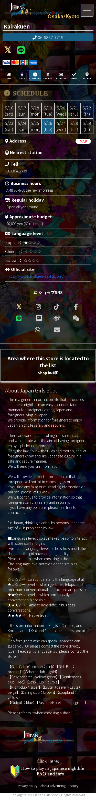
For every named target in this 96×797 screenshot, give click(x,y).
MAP (83, 141)
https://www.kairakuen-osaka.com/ (35, 276)
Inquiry (73, 785)
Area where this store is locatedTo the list (48, 365)
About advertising (53, 785)
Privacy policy (27, 785)
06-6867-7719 (48, 37)
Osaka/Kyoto (63, 16)
